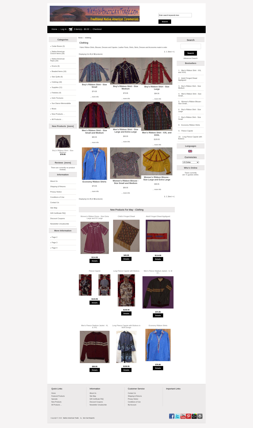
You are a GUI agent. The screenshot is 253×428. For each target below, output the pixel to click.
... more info (94, 97)
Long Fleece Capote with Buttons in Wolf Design (126, 326)
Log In (63, 29)
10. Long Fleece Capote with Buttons (190, 138)
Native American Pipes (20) (57, 60)
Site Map (53, 208)
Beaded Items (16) (58, 71)
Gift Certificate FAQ (58, 213)
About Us (54, 181)
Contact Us (54, 202)
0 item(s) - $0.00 (81, 29)
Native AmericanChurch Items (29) (57, 52)
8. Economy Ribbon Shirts (189, 125)
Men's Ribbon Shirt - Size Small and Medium (94, 131)
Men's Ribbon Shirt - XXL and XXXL (156, 133)
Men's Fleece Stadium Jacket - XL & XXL (94, 326)
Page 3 (53, 242)
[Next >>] (171, 52)
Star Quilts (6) (56, 77)
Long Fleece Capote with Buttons (126, 271)
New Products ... (57, 114)
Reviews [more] (63, 162)
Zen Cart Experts (89, 418)
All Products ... (56, 119)
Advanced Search (191, 58)
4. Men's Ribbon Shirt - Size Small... (189, 95)
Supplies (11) (56, 87)
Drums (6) (55, 66)
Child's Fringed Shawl (126, 216)
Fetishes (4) (55, 93)
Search (191, 40)
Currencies (191, 157)
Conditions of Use (57, 197)
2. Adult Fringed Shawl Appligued (187, 79)
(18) (56, 82)
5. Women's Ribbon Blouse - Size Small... (190, 102)
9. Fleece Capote (185, 131)
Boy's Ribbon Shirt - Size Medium (62, 150)
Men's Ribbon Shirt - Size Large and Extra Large (125, 130)
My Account (132, 405)
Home (54, 29)
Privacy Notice (56, 192)
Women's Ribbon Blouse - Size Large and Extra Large (156, 178)
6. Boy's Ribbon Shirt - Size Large (189, 110)
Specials (54, 399)
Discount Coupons (57, 218)
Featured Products (58, 396)
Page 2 (53, 237)
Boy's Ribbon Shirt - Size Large (156, 87)
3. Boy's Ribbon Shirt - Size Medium (189, 87)
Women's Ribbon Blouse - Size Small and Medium (125, 182)
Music (53, 109)
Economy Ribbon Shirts (94, 181)
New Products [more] (63, 126)
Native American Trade (71, 418)
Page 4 (53, 248)
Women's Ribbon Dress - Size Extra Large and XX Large (95, 217)
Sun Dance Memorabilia (60, 103)
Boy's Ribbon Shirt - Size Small (94, 85)
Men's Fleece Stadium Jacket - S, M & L (158, 272)
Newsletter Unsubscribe (59, 224)
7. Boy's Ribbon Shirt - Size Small (189, 118)
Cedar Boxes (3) (57, 46)
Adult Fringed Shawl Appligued (158, 216)
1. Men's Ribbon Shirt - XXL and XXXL (189, 71)
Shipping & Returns (58, 186)
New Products (56, 402)
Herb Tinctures (56, 98)
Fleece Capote (94, 271)
